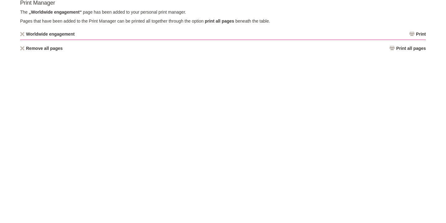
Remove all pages (44, 48)
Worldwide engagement (50, 34)
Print (421, 34)
